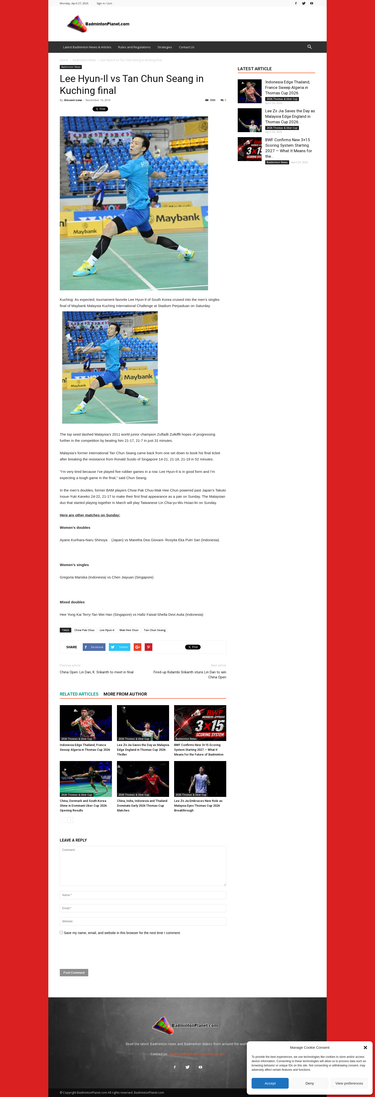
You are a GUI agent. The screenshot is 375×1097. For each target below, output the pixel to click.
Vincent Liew (73, 100)
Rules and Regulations (134, 47)
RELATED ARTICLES (79, 694)
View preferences (349, 1083)
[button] (365, 1047)
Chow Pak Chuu (84, 630)
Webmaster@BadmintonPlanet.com (197, 1054)
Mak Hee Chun (129, 630)
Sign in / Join (104, 3)
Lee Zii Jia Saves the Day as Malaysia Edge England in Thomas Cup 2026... (290, 116)
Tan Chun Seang (155, 630)
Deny (309, 1083)
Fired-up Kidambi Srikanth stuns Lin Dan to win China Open (190, 674)
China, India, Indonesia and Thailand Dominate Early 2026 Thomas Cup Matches (142, 805)
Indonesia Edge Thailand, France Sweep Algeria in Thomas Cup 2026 (287, 87)
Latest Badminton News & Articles (87, 47)
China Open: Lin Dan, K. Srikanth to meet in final (96, 672)
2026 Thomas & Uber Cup (76, 738)
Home (64, 60)
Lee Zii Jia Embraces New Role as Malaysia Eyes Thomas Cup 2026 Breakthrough (198, 805)
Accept (270, 1083)
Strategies (164, 47)
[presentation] (96, 952)
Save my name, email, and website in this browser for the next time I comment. (122, 933)
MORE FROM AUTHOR (125, 694)
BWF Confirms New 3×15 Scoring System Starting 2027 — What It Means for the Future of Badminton (198, 749)
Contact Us (186, 47)
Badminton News (70, 67)
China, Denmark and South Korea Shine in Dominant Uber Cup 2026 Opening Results (83, 805)
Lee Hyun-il (107, 630)
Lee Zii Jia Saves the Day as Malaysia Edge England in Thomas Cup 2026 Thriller (143, 749)
